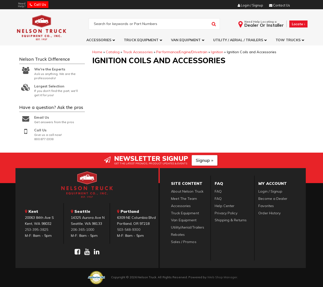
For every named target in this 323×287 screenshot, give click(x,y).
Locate (298, 24)
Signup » (204, 160)
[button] (101, 40)
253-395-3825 (36, 229)
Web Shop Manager (222, 277)
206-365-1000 (82, 229)
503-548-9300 (128, 229)
